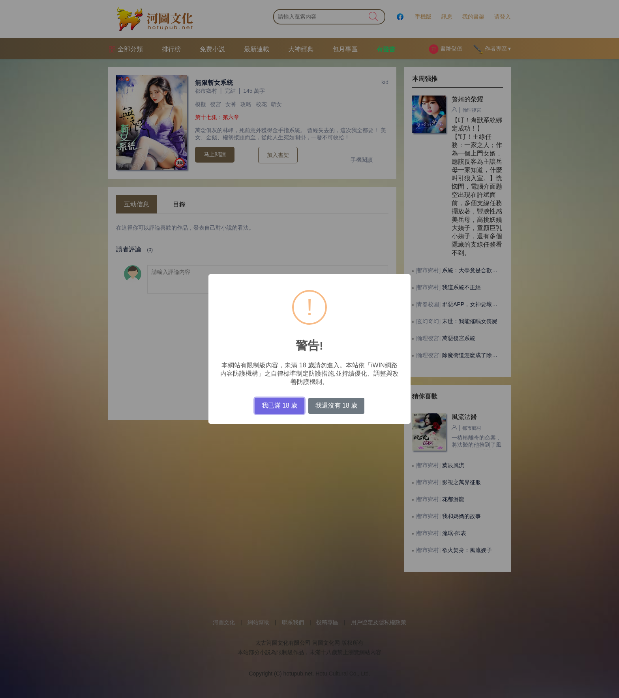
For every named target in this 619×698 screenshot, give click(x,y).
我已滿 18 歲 (280, 405)
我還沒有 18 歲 (336, 405)
